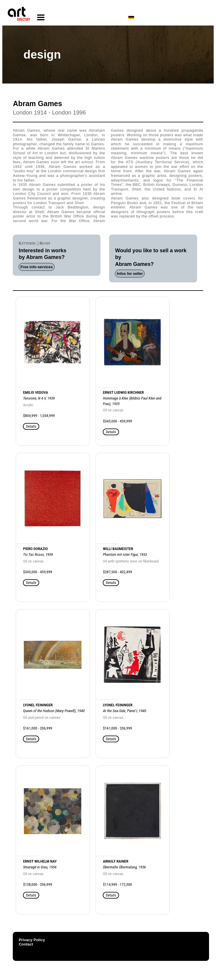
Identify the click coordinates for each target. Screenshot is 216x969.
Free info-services (36, 267)
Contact (26, 944)
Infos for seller (130, 273)
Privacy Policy (32, 940)
